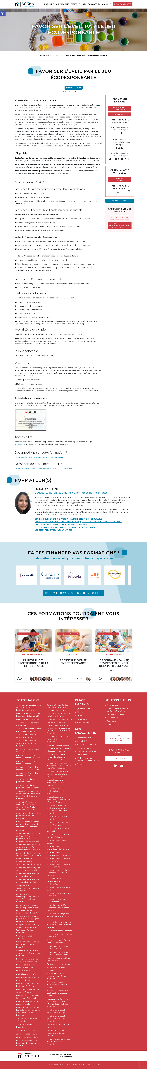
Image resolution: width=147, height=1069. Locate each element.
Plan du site (82, 764)
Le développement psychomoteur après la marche (56, 782)
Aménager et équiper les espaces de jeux (27, 774)
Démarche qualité (84, 738)
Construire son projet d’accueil (25, 937)
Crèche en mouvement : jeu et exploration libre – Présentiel (28, 944)
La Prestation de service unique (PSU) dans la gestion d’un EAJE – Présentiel (59, 765)
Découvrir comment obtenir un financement (73, 593)
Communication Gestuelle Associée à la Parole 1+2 (27, 881)
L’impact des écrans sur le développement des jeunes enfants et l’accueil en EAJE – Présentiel (59, 729)
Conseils (106, 4)
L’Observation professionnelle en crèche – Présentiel (59, 720)
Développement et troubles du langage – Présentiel (28, 960)
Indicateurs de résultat (86, 745)
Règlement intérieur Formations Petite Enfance (88, 759)
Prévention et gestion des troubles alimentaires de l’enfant (57, 984)
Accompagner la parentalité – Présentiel (28, 724)
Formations (50, 4)
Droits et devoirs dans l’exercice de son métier (26, 966)
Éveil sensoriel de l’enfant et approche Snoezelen (28, 991)
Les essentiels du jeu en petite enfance (102, 522)
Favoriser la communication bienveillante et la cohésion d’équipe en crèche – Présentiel (28, 1011)
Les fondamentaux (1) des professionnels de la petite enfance (58, 907)
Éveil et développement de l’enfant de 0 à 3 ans (28, 985)
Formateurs (94, 4)
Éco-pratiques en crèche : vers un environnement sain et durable (68, 519)
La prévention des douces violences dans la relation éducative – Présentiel (57, 774)
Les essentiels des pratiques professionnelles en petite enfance (58, 872)
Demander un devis (119, 114)
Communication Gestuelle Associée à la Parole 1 (27, 875)
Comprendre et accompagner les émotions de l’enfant (27, 888)
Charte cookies (83, 755)
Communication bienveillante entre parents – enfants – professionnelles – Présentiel (28, 847)
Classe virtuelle (22, 830)
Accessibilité (20, 444)
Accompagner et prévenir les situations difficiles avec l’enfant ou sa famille (28, 707)
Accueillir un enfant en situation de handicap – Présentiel (26, 743)
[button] (3, 13)
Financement (112, 718)
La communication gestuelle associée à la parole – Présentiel (59, 739)
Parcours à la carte (73, 88)
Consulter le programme (119, 179)
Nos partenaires (83, 722)
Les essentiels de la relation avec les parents (58, 865)
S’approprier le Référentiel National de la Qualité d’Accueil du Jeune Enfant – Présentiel (58, 1003)
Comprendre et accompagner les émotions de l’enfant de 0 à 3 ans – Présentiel (27, 898)
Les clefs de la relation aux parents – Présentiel (58, 835)
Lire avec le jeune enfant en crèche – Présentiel (58, 941)
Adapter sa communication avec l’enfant (27, 750)
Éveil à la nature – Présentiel (28, 974)
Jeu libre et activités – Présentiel (25, 1026)
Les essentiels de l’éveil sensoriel (56, 841)
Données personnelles (86, 751)
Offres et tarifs (83, 716)
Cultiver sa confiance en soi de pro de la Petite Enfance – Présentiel (28, 953)
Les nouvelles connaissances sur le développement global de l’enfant (59, 924)
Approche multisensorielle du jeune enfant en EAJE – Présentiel (29, 815)
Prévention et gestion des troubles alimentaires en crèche (57, 993)
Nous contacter (122, 4)
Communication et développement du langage (28, 863)
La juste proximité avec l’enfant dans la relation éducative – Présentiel (57, 757)
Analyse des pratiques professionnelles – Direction (28, 786)
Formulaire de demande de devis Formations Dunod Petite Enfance (43, 469)
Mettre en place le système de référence (58, 959)
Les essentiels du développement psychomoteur (54, 881)
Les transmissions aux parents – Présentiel (59, 935)
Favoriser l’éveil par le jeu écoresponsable (57, 522)
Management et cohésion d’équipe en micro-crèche (58, 953)
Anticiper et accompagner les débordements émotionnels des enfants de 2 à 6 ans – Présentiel (28, 795)
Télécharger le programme (120, 108)
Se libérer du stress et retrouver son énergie (56, 1011)
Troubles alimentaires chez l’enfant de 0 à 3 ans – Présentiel (58, 1041)
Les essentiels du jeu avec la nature (53, 530)
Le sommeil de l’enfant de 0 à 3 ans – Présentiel (59, 824)
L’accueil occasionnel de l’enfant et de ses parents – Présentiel (27, 1043)
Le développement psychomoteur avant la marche (56, 791)
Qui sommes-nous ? (85, 709)
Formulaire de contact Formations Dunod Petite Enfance (39, 457)
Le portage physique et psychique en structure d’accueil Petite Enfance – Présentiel (58, 809)
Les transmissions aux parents (59, 931)
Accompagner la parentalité (28, 719)
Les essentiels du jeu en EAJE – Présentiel (59, 894)
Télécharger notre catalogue (119, 737)
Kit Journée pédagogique (27, 1037)
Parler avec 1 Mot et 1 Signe (58, 964)
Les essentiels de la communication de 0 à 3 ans (58, 853)
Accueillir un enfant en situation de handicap (26, 736)
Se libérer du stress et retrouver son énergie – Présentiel (57, 1018)
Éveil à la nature (23, 971)
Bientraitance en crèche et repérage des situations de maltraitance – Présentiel (27, 824)
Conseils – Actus (113, 725)
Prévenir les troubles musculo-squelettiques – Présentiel (57, 976)
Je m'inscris (119, 758)
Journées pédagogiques (26, 1034)
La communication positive (58, 745)
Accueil (44, 55)
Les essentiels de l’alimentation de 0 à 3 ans (58, 847)
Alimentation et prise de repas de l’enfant (29, 762)
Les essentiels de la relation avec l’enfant (58, 859)
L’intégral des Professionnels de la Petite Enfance (61, 525)
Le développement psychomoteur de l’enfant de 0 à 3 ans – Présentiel (59, 799)
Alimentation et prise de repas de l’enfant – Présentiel (29, 756)
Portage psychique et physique (56, 968)
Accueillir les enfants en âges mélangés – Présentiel (28, 730)
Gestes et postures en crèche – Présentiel (28, 1020)
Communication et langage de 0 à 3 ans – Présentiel (28, 869)
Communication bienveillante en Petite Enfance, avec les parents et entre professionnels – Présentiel (28, 837)
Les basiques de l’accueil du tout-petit (58, 830)
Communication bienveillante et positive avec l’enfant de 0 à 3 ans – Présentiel (28, 855)
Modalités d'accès (120, 201)
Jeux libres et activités (25, 1030)
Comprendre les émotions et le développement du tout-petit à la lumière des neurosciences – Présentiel (28, 909)
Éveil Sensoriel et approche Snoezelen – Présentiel (27, 997)
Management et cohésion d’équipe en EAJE (57, 947)
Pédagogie (63, 4)
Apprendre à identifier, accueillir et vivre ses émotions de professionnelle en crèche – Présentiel (28, 806)
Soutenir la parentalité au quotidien (57, 1026)
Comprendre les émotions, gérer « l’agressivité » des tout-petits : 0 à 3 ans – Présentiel (27, 929)
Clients (82, 4)
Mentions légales (84, 748)
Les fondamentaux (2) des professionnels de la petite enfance (67, 527)
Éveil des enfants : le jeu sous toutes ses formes (28, 979)
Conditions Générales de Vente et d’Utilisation (117, 709)
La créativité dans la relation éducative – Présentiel (58, 749)
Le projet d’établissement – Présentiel (58, 818)
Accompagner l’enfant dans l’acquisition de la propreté (28, 714)
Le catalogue (57, 55)
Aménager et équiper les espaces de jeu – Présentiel (27, 768)
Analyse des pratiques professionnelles (25, 780)
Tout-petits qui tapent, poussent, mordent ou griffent (56, 1033)
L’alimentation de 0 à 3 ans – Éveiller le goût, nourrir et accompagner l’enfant (58, 707)
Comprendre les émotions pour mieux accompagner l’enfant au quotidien (27, 918)
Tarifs (74, 4)
